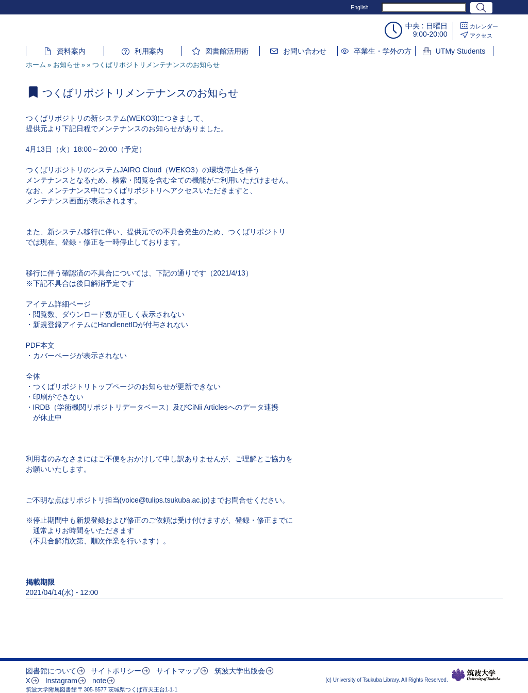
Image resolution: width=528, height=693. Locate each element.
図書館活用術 (227, 51)
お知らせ (66, 65)
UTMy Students (460, 51)
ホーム (36, 65)
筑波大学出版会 (239, 671)
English (359, 7)
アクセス (481, 36)
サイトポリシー (116, 671)
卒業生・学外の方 (382, 51)
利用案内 (149, 51)
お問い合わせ (304, 51)
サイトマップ (178, 671)
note (99, 680)
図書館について (51, 671)
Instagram (61, 680)
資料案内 (71, 51)
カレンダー (484, 26)
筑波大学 (476, 675)
